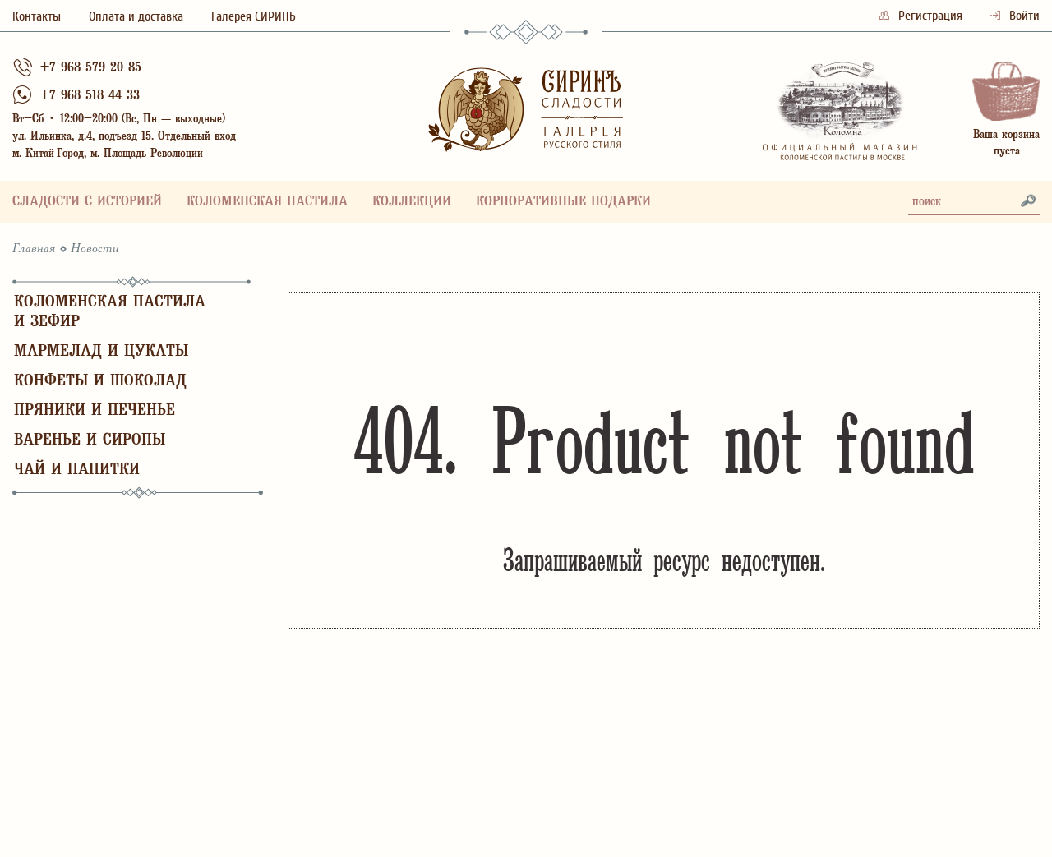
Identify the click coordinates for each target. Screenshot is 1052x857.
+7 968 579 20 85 (90, 68)
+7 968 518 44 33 (90, 96)
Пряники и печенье (94, 411)
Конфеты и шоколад (100, 382)
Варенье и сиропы (89, 441)
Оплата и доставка (136, 16)
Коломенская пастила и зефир (109, 312)
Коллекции (411, 202)
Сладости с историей (87, 202)
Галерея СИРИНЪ (253, 16)
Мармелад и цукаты (101, 352)
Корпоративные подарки (563, 202)
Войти (1015, 15)
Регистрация (922, 15)
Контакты (36, 16)
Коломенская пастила (267, 202)
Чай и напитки (77, 470)
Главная (34, 249)
